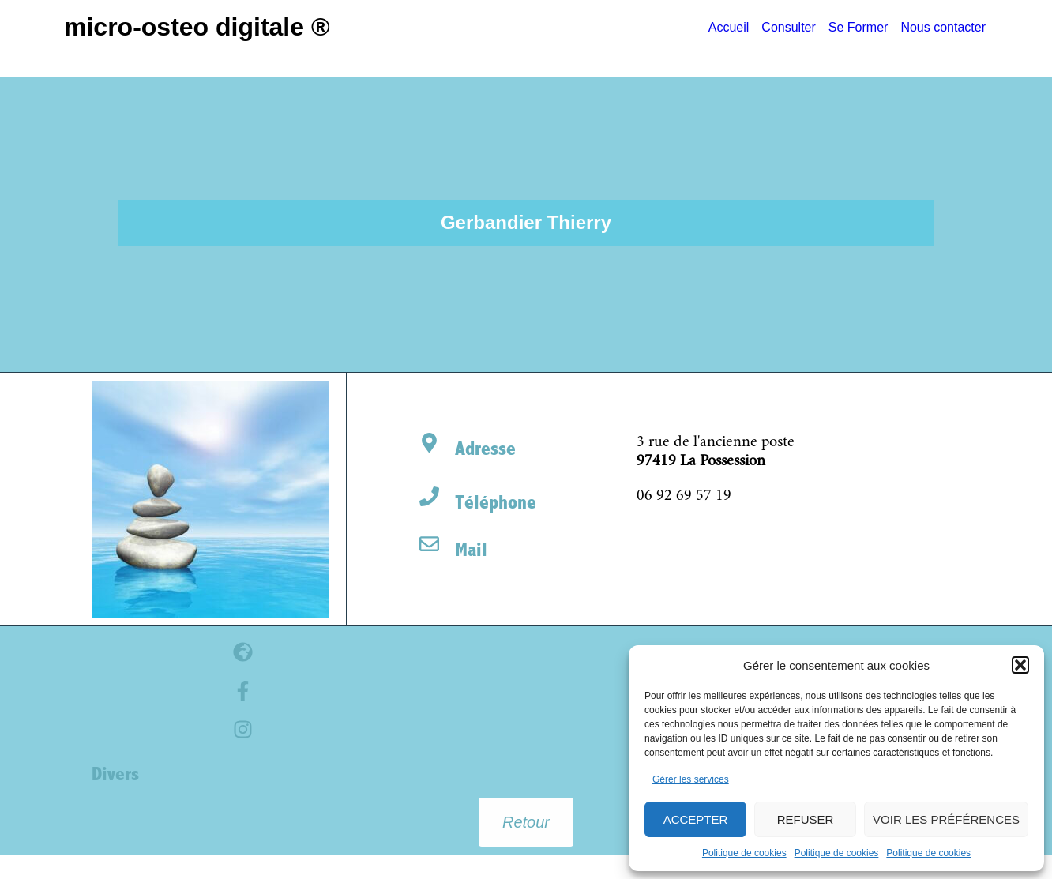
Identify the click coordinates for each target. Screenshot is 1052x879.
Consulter (788, 27)
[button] (1020, 665)
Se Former (858, 27)
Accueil (729, 27)
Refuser (805, 819)
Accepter (695, 819)
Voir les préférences (946, 819)
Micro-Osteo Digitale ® (197, 27)
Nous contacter (943, 27)
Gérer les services (690, 779)
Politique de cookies (744, 852)
